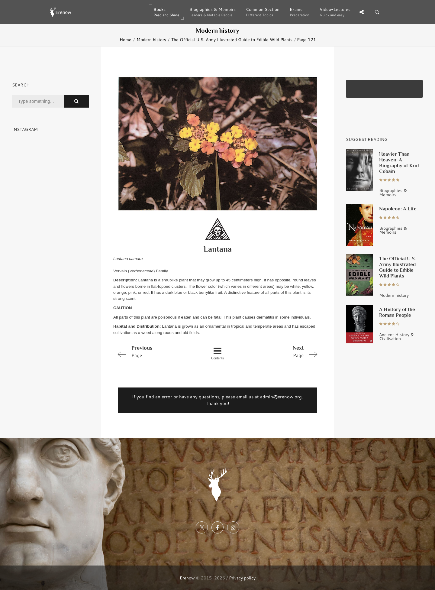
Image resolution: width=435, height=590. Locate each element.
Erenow (187, 578)
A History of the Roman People (397, 312)
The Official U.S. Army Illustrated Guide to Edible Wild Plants (231, 39)
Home (125, 39)
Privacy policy (242, 578)
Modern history (151, 39)
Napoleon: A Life (398, 209)
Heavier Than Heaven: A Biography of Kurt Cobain (399, 162)
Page (155, 351)
